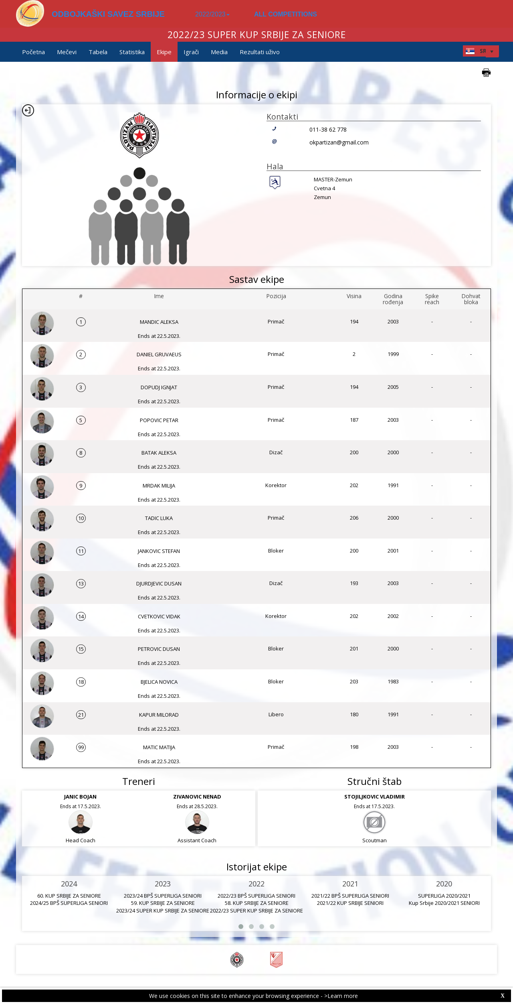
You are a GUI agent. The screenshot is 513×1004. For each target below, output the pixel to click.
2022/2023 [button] (212, 14)
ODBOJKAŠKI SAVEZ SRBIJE (108, 14)
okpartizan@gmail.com (339, 142)
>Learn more (341, 996)
